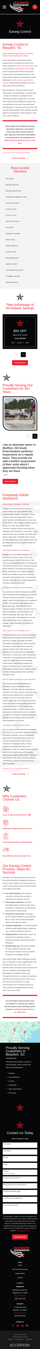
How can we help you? (11, 1205)
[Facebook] (13, 1325)
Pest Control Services (20, 1269)
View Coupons (20, 363)
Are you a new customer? (12, 1178)
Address (6, 1171)
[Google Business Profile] (18, 1325)
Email (20, 343)
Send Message (19, 1237)
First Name (7, 1144)
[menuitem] (20, 179)
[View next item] (23, 354)
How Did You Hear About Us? (13, 1198)
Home (20, 1265)
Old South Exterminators (25, 66)
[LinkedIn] (22, 1325)
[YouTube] (27, 1325)
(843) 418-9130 (20, 1298)
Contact (20, 1277)
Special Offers (20, 1273)
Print (27, 343)
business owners (25, 69)
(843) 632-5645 (20, 1316)
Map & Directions (20, 1296)
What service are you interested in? (15, 1185)
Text (12, 343)
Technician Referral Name (12, 1191)
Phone (6, 1157)
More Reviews (10, 481)
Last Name (7, 1151)
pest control (16, 80)
